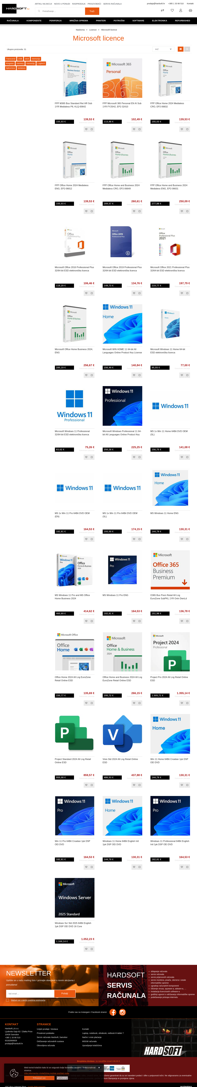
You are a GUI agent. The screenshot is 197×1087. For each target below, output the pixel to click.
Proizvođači (94, 4)
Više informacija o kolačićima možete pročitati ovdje (46, 1073)
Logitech (41, 63)
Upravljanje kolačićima (92, 1045)
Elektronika (159, 20)
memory (20, 63)
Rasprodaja (78, 4)
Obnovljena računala (46, 1045)
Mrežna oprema (78, 20)
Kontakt (190, 3)
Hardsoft (126, 986)
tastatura (21, 68)
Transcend (10, 59)
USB (20, 59)
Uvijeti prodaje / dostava (47, 1029)
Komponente (34, 20)
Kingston (10, 63)
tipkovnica (10, 68)
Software (138, 20)
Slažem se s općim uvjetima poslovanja (28, 1000)
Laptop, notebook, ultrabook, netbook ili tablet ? (103, 1033)
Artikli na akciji (43, 4)
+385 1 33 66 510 (176, 3)
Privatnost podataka (45, 1033)
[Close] (39, 1078)
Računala (13, 20)
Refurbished (182, 20)
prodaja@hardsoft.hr (156, 3)
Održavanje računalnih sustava (50, 1041)
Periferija (55, 20)
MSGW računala (89, 1041)
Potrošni (119, 20)
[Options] (62, 1078)
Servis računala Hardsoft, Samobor (52, 1037)
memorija (36, 59)
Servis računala (112, 4)
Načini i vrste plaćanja (91, 1037)
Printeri (101, 20)
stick (27, 59)
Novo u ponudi (62, 4)
